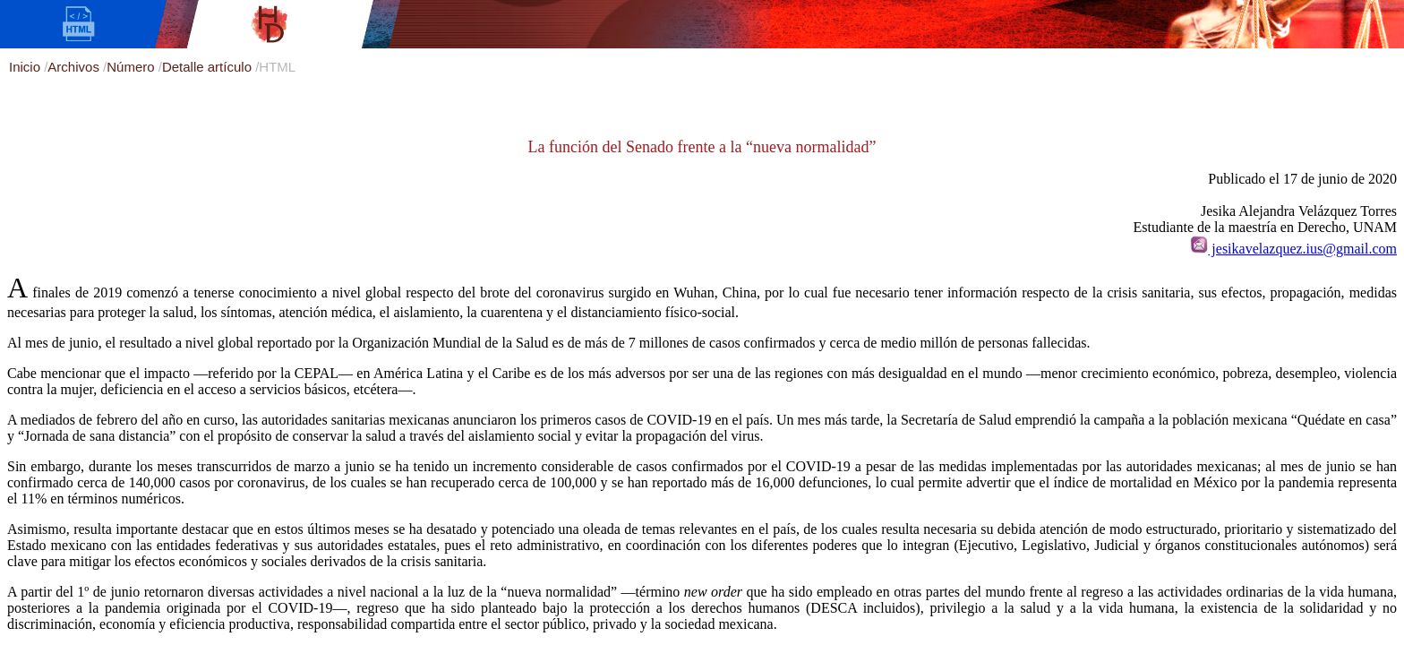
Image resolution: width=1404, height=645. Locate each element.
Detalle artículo (208, 66)
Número (132, 66)
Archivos (75, 66)
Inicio (26, 66)
